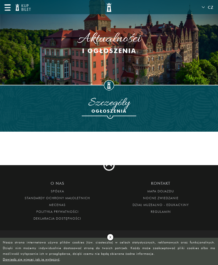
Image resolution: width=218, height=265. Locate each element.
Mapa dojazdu (160, 191)
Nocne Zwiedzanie (161, 198)
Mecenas (57, 205)
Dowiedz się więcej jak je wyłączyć (31, 259)
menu (7, 7)
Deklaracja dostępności (57, 218)
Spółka (57, 191)
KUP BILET (25, 8)
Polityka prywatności (57, 212)
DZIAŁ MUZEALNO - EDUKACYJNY (161, 205)
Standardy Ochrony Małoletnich (57, 198)
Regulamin (161, 212)
